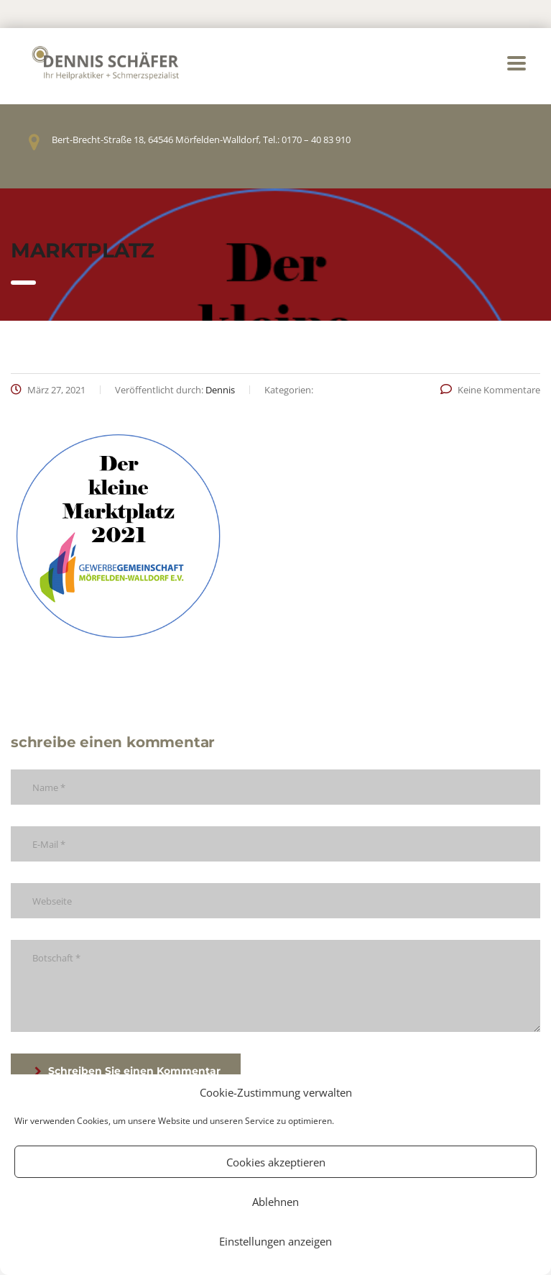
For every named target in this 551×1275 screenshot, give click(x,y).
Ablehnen (275, 1201)
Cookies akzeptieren (275, 1162)
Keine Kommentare (490, 389)
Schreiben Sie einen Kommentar (127, 1070)
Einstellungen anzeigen (275, 1241)
